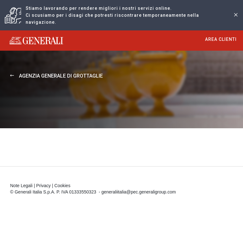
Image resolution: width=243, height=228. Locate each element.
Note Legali (21, 185)
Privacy (43, 185)
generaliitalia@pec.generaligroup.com (138, 191)
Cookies (62, 185)
